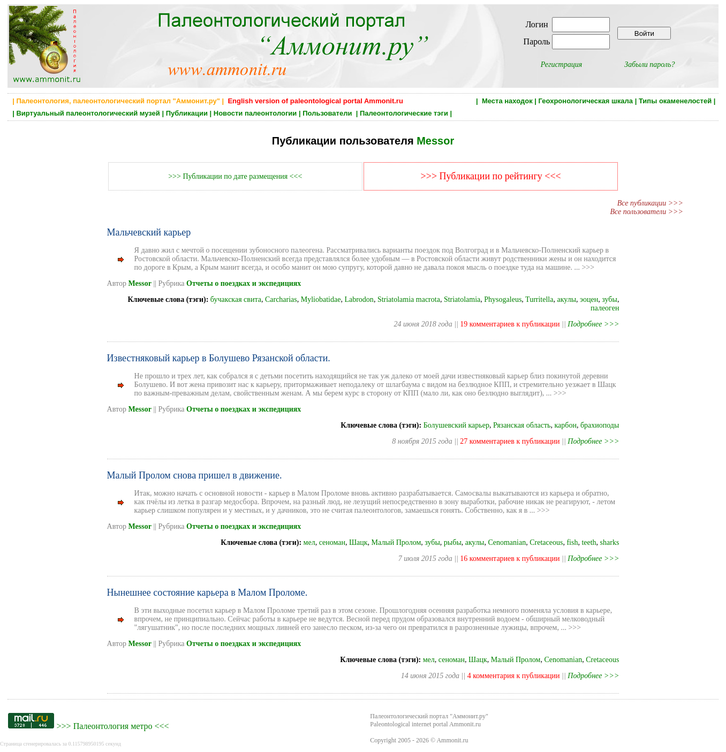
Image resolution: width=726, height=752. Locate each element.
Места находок (507, 101)
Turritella (539, 299)
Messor (435, 141)
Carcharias (281, 299)
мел (309, 542)
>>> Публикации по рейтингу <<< (491, 176)
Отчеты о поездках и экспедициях (243, 283)
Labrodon (358, 299)
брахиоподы (599, 425)
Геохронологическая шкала (586, 101)
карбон (566, 425)
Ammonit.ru (452, 740)
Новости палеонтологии (255, 113)
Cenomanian (507, 542)
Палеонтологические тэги (404, 113)
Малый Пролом (396, 542)
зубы (609, 299)
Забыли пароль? (649, 64)
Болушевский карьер (456, 425)
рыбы (453, 542)
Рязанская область (522, 425)
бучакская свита (235, 299)
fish (572, 542)
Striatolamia (462, 299)
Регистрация (562, 64)
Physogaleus (502, 299)
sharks (609, 542)
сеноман (332, 542)
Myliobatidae (321, 299)
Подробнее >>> (593, 324)
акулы (566, 299)
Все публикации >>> (650, 203)
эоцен (589, 299)
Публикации (187, 113)
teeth (588, 542)
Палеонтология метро (113, 726)
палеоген (605, 308)
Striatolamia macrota (408, 299)
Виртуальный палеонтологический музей (88, 113)
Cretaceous (546, 542)
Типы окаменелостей (675, 101)
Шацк (358, 542)
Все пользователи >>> (646, 212)
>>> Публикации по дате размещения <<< (235, 176)
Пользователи (328, 113)
